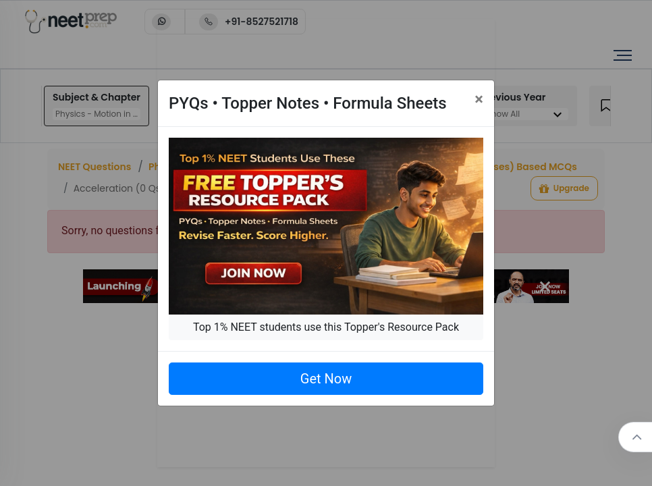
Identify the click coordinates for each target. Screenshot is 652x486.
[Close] (479, 99)
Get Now (326, 379)
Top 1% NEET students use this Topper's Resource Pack (326, 327)
